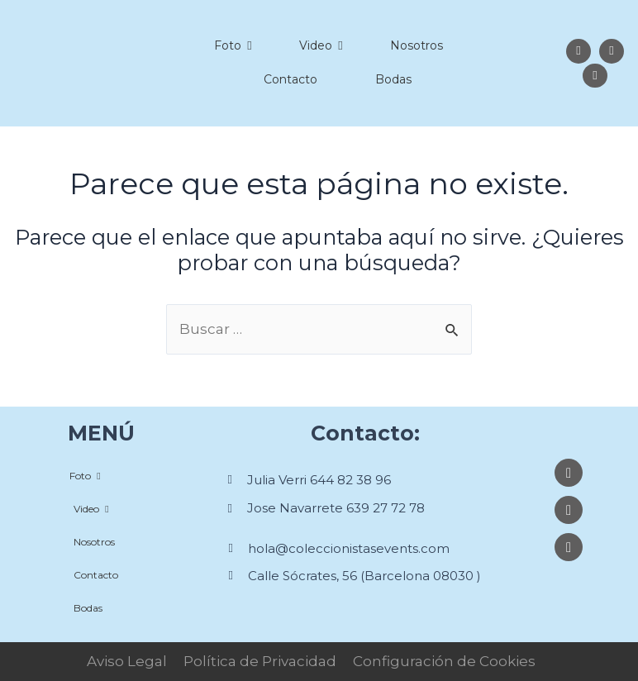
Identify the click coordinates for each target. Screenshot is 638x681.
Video (320, 45)
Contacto (290, 79)
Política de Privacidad (259, 661)
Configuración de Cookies (444, 661)
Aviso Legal (127, 661)
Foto (232, 45)
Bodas (393, 79)
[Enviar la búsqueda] (452, 330)
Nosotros (416, 45)
